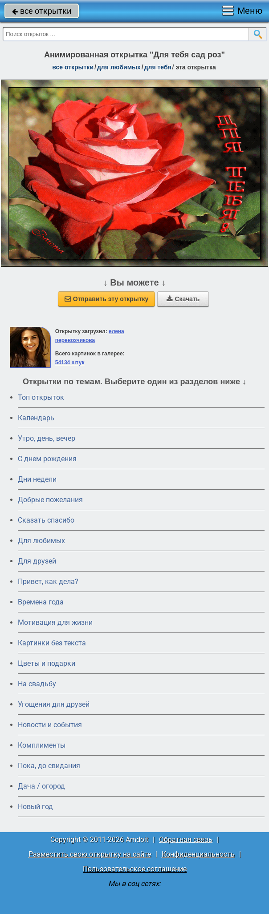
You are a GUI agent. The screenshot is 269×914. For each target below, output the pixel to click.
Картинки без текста (52, 643)
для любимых (119, 67)
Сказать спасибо (46, 520)
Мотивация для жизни (55, 622)
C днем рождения (47, 459)
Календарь (36, 418)
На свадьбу (37, 684)
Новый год (35, 806)
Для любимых (41, 540)
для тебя (157, 67)
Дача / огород (41, 786)
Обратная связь (185, 839)
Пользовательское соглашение (135, 869)
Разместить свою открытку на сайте (90, 854)
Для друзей (37, 561)
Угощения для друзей (54, 704)
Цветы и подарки (46, 663)
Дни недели (37, 479)
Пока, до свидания (49, 765)
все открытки (41, 11)
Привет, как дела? (48, 581)
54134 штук (70, 362)
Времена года (41, 602)
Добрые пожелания (50, 499)
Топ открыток (41, 397)
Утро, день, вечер (46, 438)
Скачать (183, 298)
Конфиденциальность (198, 854)
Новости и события (50, 725)
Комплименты (41, 745)
